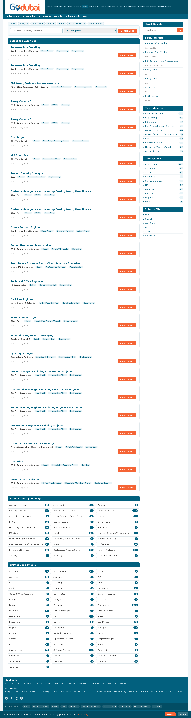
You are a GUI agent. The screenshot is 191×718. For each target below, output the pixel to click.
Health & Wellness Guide (107, 691)
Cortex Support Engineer (26, 227)
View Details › (127, 55)
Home (49, 7)
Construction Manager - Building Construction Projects (45, 389)
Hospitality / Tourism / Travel (158, 147)
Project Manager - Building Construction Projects (41, 371)
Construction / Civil (154, 113)
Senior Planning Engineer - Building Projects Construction (47, 407)
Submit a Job (72, 16)
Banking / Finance (153, 130)
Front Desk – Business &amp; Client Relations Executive (45, 263)
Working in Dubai (49, 691)
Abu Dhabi (37, 23)
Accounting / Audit (154, 151)
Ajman (50, 23)
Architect (149, 189)
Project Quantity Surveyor (27, 173)
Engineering (151, 118)
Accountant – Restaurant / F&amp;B (33, 443)
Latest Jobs (28, 16)
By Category (44, 16)
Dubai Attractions (147, 7)
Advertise (71, 683)
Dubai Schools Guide (67, 691)
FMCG (148, 138)
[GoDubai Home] (25, 7)
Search (86, 16)
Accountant (150, 172)
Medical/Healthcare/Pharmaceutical (162, 134)
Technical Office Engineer (27, 281)
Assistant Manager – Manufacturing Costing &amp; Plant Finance (51, 191)
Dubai (12, 23)
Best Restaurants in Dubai (152, 691)
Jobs (84, 7)
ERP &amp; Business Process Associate (35, 83)
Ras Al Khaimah (77, 23)
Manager (149, 193)
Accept (170, 714)
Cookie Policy (81, 714)
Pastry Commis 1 (21, 101)
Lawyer (148, 202)
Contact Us (37, 683)
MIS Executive (19, 155)
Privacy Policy (59, 683)
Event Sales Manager (24, 317)
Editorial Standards (23, 683)
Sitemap (123, 683)
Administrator (151, 168)
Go (180, 30)
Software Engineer (154, 181)
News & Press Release (111, 7)
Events (77, 7)
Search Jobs (127, 31)
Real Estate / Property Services (159, 126)
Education (94, 7)
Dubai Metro (130, 7)
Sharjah (24, 23)
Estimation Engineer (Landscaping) (33, 335)
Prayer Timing (164, 7)
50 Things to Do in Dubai (128, 691)
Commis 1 (17, 461)
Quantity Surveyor (22, 353)
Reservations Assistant (25, 479)
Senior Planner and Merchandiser (31, 245)
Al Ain (61, 23)
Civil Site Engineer (22, 299)
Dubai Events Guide (86, 691)
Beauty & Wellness (63, 7)
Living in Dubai (11, 691)
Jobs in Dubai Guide (173, 691)
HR (146, 185)
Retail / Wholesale (153, 143)
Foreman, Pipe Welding (25, 47)
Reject (183, 714)
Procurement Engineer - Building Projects (37, 425)
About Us (9, 683)
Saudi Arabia (95, 23)
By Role (58, 16)
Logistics (149, 197)
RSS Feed (47, 683)
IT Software (150, 122)
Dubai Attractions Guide (30, 691)
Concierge (17, 137)
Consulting (150, 176)
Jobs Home (13, 16)
